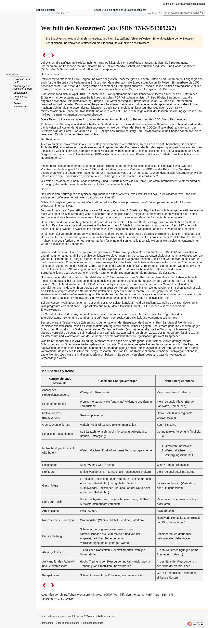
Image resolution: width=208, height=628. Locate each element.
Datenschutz (46, 623)
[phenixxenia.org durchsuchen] (184, 13)
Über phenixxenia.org (67, 623)
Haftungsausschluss (92, 623)
